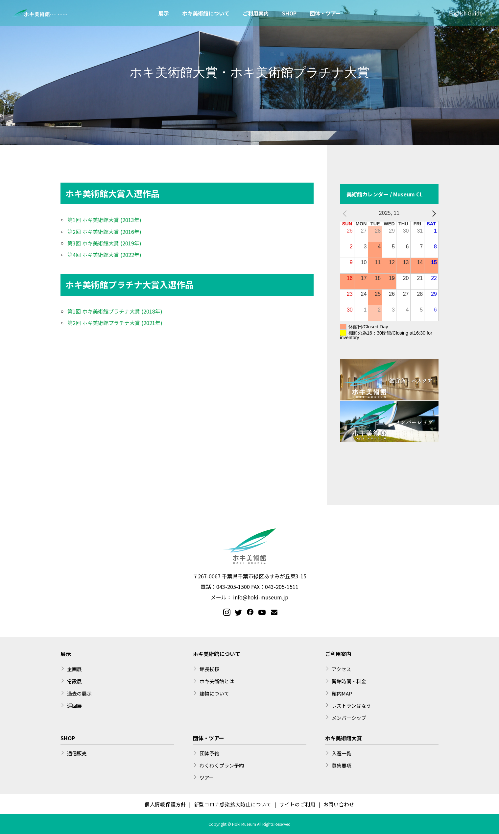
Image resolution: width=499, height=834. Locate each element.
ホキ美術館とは (217, 681)
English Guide (466, 13)
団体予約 (209, 753)
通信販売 (77, 753)
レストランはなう (351, 705)
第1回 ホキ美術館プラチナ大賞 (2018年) (114, 311)
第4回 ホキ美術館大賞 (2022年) (104, 255)
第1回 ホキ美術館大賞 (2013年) (104, 220)
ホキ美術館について (205, 13)
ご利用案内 (256, 13)
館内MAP (342, 693)
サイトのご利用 (297, 804)
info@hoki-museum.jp (260, 597)
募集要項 (341, 765)
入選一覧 (341, 753)
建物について (214, 693)
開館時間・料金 (349, 681)
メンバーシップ (349, 717)
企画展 (74, 669)
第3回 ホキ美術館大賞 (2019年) (104, 243)
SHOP (289, 13)
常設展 (74, 681)
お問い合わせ (339, 804)
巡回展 (74, 705)
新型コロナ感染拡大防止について (233, 804)
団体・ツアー (325, 13)
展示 (163, 13)
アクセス (341, 669)
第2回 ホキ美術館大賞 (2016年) (104, 232)
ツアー (207, 777)
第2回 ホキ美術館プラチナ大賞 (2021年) (114, 323)
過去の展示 (79, 693)
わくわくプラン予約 (222, 765)
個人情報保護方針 (165, 804)
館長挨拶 (209, 669)
